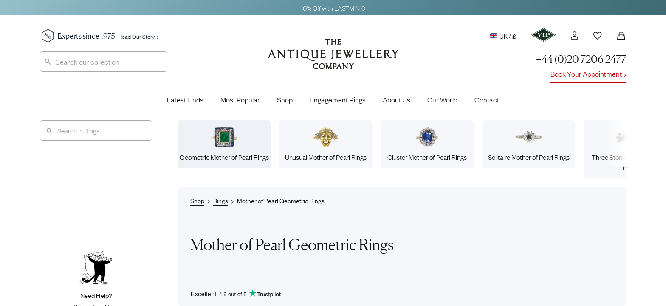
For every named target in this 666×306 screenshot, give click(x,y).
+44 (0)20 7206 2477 (581, 59)
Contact (486, 99)
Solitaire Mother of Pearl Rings (529, 144)
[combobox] (103, 61)
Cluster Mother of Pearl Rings (427, 144)
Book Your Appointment (588, 73)
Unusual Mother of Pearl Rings (326, 144)
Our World (442, 99)
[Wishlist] (597, 35)
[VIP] (543, 35)
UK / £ (503, 35)
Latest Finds (185, 99)
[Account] (574, 35)
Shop (285, 99)
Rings (220, 200)
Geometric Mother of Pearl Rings (224, 144)
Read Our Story (138, 36)
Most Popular (240, 99)
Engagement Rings (338, 99)
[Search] (96, 130)
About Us (396, 99)
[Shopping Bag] (621, 35)
